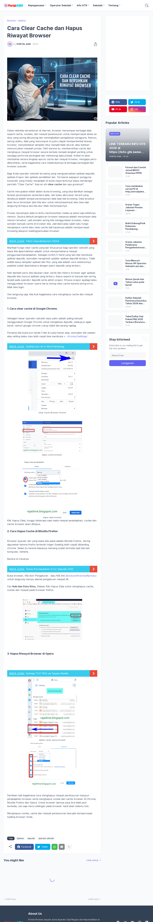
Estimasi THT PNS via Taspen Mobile (47, 673)
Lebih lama (93, 899)
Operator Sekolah (60, 5)
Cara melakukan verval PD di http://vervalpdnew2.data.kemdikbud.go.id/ (136, 189)
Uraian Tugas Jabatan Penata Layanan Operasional (134, 207)
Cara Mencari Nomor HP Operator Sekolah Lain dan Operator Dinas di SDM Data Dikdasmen (135, 263)
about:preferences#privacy (81, 575)
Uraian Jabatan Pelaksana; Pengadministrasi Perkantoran (135, 245)
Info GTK (82, 5)
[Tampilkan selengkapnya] (69, 847)
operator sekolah (46, 838)
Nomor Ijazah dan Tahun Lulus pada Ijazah (134, 282)
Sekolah (97, 5)
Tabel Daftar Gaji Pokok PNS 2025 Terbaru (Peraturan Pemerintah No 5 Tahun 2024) (135, 319)
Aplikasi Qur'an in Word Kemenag (45, 346)
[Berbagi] (94, 44)
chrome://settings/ (77, 336)
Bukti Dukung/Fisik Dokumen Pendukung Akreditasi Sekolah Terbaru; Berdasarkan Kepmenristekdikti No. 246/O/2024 (135, 226)
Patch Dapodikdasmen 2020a (42, 241)
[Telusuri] (146, 5)
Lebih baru (11, 899)
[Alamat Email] (127, 355)
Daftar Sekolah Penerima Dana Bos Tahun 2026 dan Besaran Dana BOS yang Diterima (136, 301)
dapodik (31, 838)
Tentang (113, 5)
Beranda (11, 20)
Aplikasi (22, 20)
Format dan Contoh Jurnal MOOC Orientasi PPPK (135, 170)
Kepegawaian (36, 5)
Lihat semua (92, 860)
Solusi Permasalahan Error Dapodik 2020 (49, 569)
